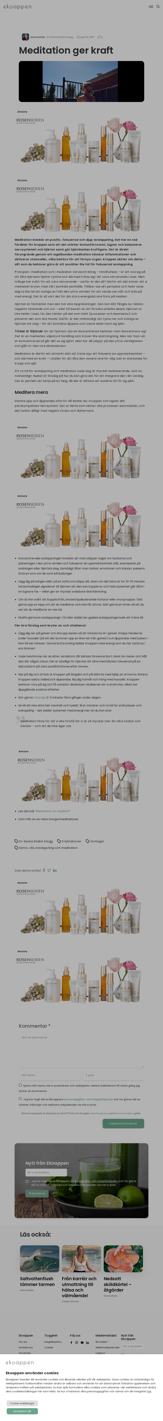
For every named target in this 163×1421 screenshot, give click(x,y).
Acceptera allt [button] (22, 1411)
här (149, 1391)
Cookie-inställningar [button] (22, 1403)
